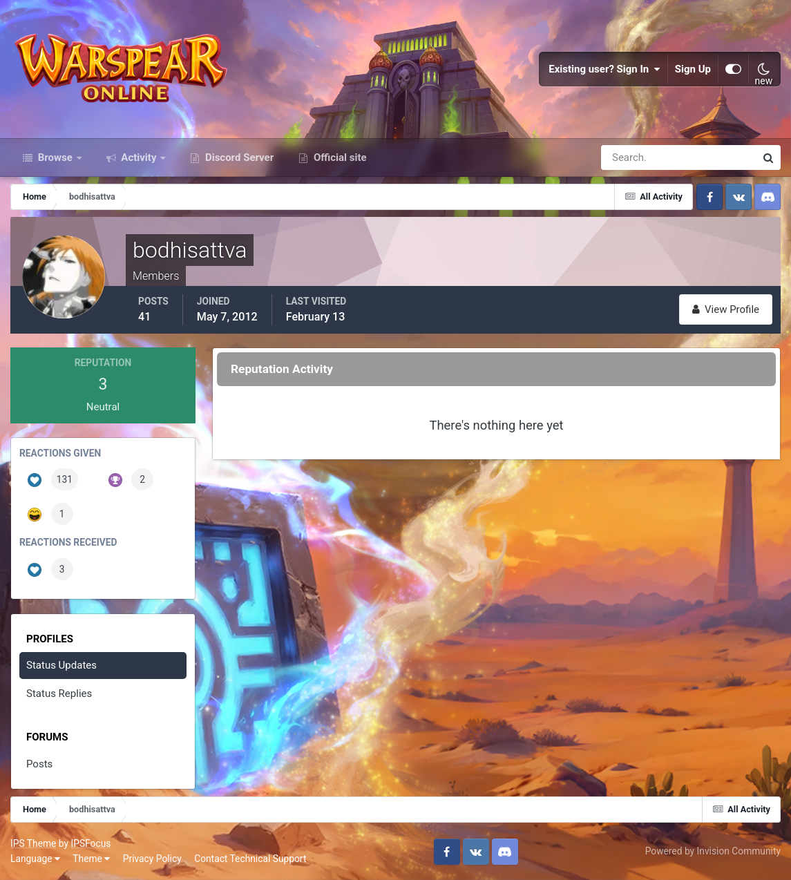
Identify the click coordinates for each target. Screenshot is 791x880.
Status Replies (59, 693)
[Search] (630, 157)
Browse (55, 157)
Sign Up (693, 69)
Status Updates (61, 665)
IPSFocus (90, 843)
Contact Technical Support (250, 858)
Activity (139, 157)
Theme (91, 858)
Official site (338, 157)
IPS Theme (33, 843)
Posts (39, 764)
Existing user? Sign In (604, 69)
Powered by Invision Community (713, 851)
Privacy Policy (152, 858)
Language (35, 858)
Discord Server (238, 157)
